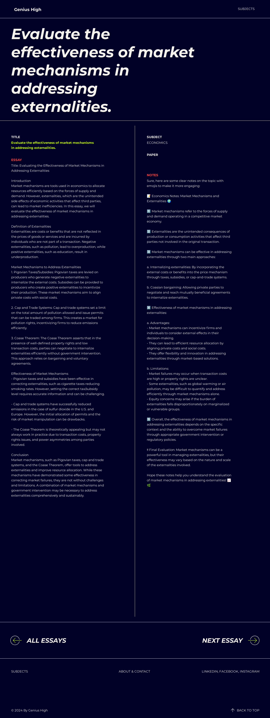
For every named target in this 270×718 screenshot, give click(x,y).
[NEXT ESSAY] (208, 640)
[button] (246, 9)
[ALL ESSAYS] (61, 640)
